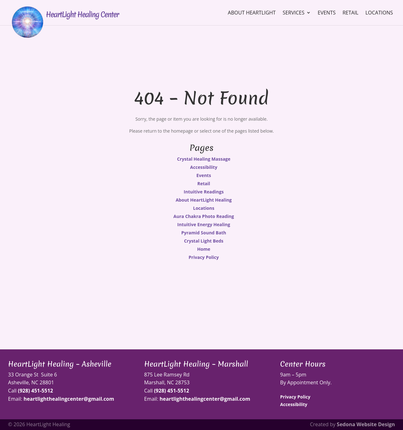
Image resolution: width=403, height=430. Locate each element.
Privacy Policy (204, 257)
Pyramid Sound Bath (203, 233)
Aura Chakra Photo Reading (203, 216)
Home (203, 249)
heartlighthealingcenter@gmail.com (69, 398)
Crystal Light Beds (203, 241)
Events (327, 13)
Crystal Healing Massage (203, 159)
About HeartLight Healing (204, 200)
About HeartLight (252, 13)
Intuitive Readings (204, 192)
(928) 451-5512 (35, 390)
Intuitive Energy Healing (203, 224)
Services (293, 13)
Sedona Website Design (366, 424)
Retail (351, 13)
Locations (379, 13)
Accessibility (203, 167)
